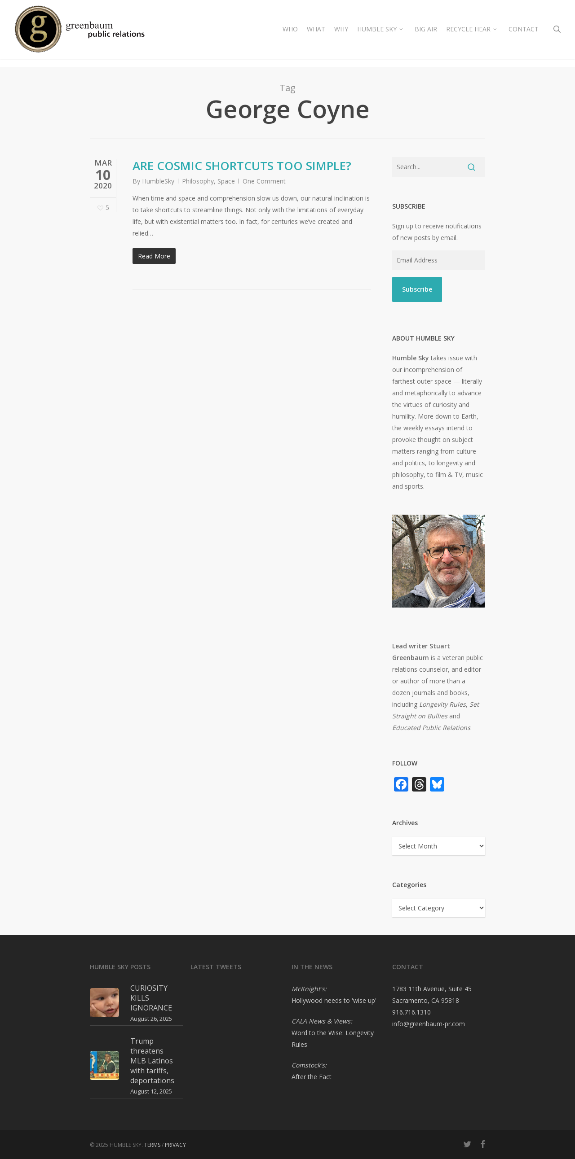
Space (226, 181)
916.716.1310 (411, 1012)
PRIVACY (175, 1145)
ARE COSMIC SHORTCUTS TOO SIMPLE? (242, 165)
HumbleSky (158, 181)
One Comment (264, 181)
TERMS (152, 1145)
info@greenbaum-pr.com (428, 1023)
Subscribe (417, 289)
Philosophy (198, 181)
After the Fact (312, 1076)
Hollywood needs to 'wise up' (334, 1000)
